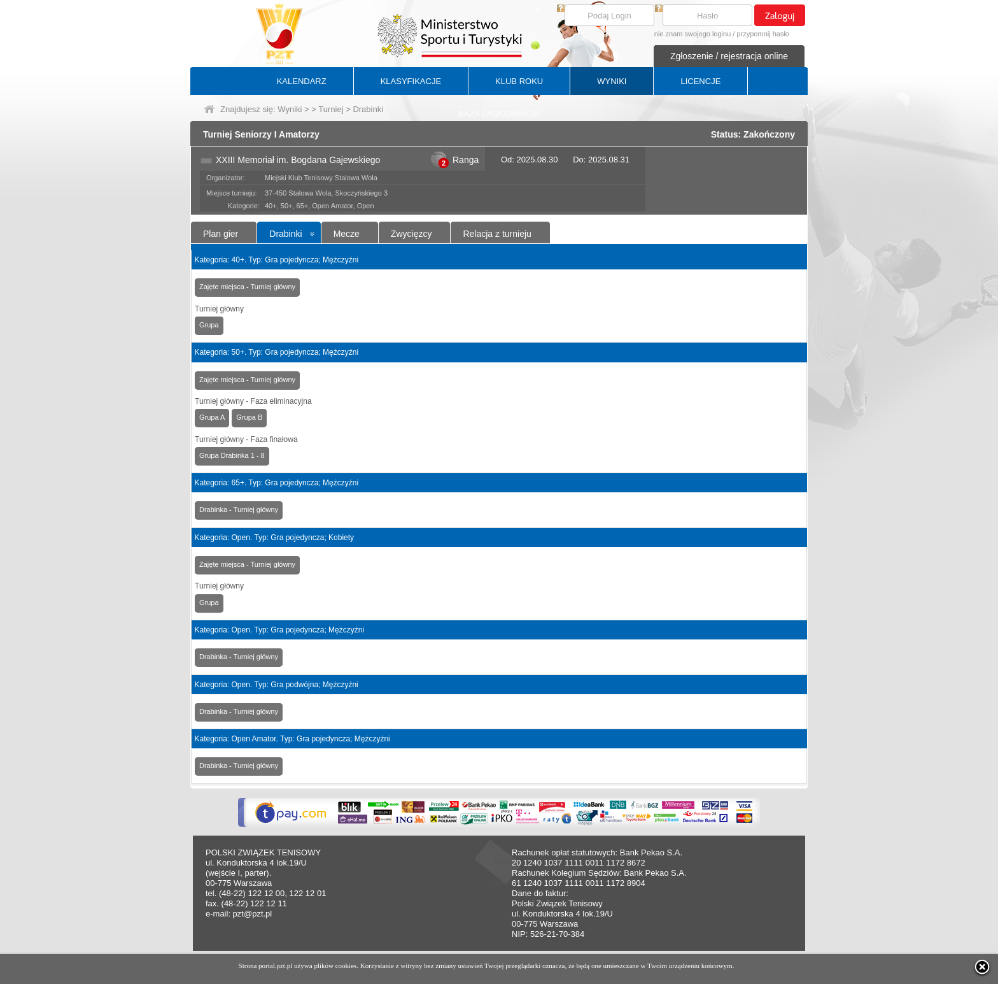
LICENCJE (700, 81)
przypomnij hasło (762, 34)
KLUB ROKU (519, 81)
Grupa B (249, 417)
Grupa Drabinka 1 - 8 (232, 455)
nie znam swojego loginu (692, 34)
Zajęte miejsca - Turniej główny (247, 286)
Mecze (347, 234)
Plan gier (220, 234)
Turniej (330, 109)
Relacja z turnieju (497, 234)
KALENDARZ (302, 81)
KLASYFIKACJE (411, 81)
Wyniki (290, 109)
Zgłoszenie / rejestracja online (729, 56)
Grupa (209, 325)
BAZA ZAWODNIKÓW (499, 113)
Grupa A (212, 417)
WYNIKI (611, 81)
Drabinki (285, 234)
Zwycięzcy (411, 234)
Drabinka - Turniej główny (238, 509)
